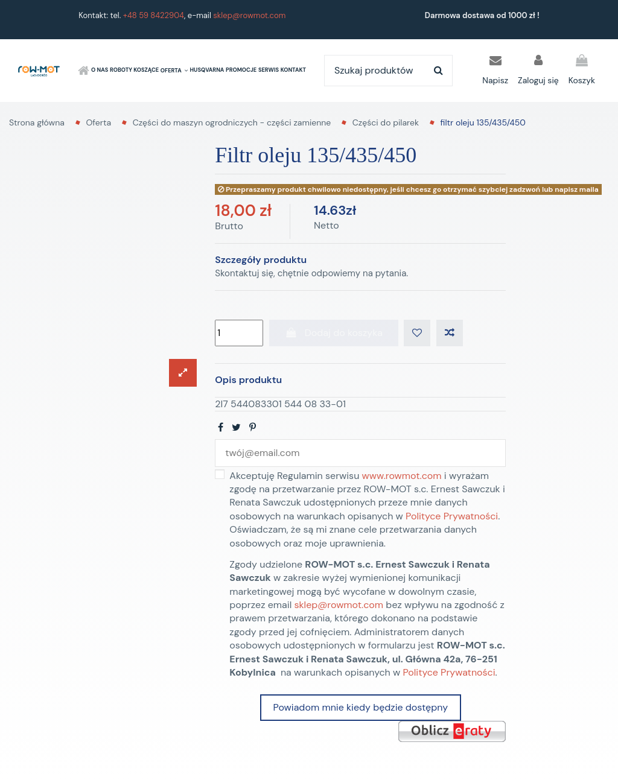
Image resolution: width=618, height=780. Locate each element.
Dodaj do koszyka (334, 332)
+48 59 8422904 (153, 15)
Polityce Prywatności (452, 516)
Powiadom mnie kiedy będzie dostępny (360, 707)
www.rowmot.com (402, 475)
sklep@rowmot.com (249, 15)
